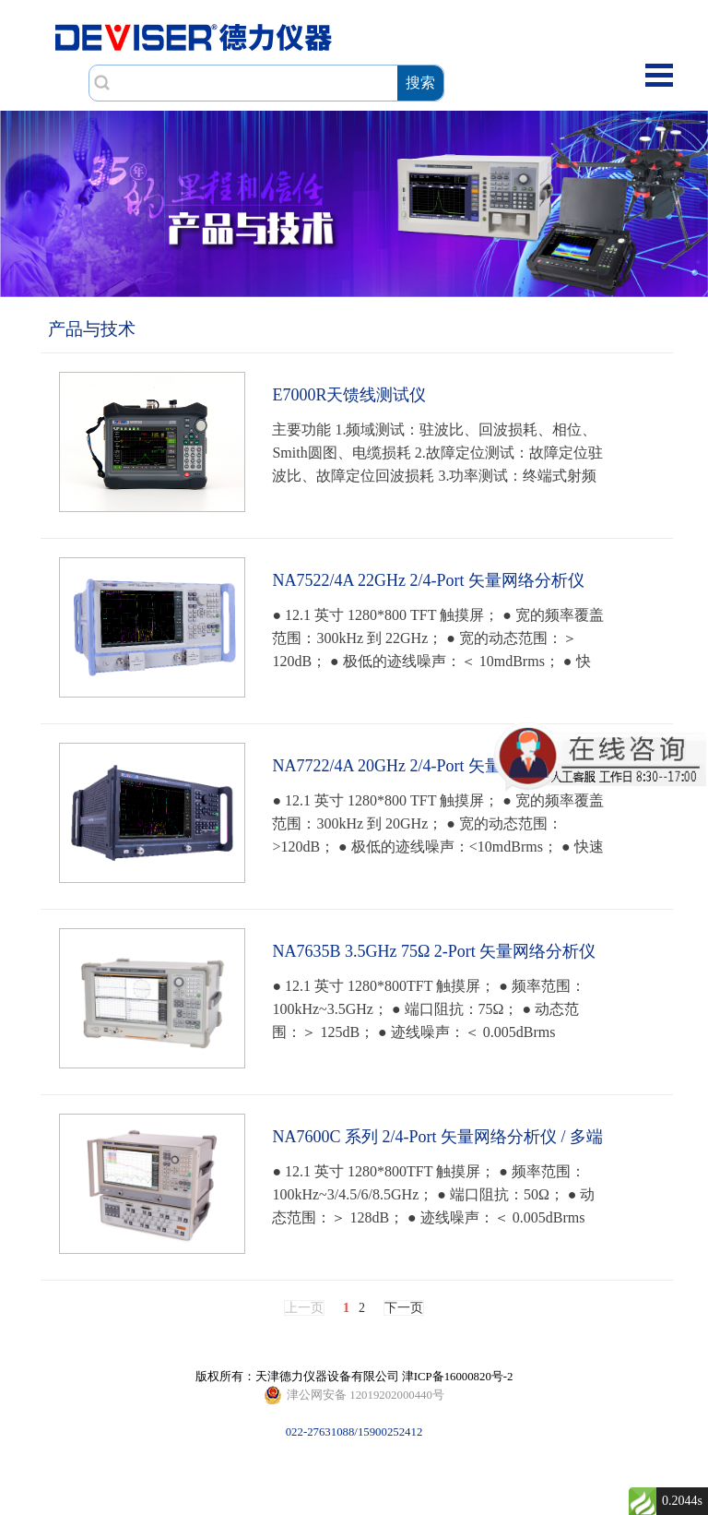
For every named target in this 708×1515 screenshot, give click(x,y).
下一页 (403, 1308)
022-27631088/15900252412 (354, 1395)
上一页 (304, 1308)
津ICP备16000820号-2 (457, 1376)
